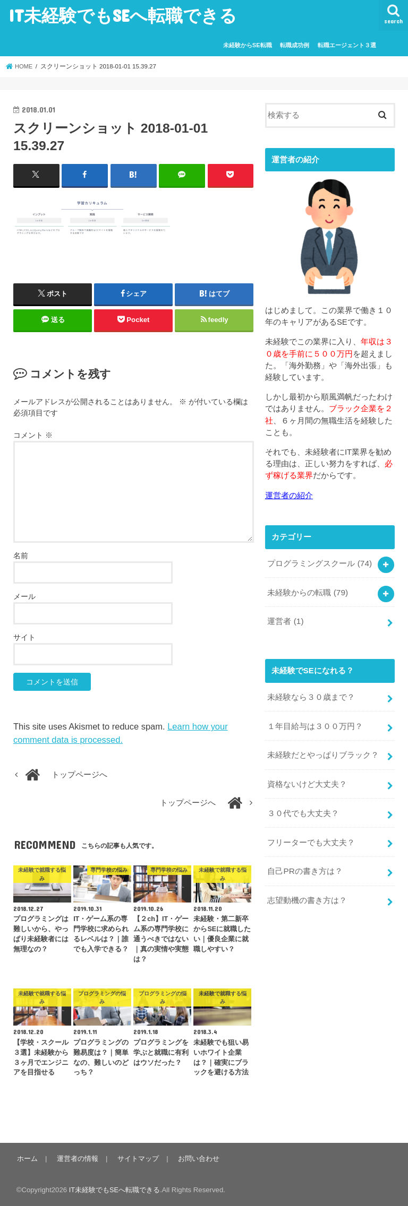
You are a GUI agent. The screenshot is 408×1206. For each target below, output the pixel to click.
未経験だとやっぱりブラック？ (323, 749)
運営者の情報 (76, 1158)
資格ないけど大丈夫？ (307, 777)
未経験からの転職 (307, 590)
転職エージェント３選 (347, 45)
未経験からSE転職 (247, 45)
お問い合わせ (195, 1158)
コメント (33, 434)
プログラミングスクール (319, 562)
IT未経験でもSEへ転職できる (122, 15)
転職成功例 (294, 45)
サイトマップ (135, 1158)
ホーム (26, 1158)
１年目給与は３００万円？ (315, 721)
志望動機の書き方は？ (307, 889)
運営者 (285, 618)
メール (24, 596)
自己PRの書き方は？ (304, 861)
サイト (24, 636)
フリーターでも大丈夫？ (311, 833)
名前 (20, 555)
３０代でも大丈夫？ (303, 805)
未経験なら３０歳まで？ (311, 693)
